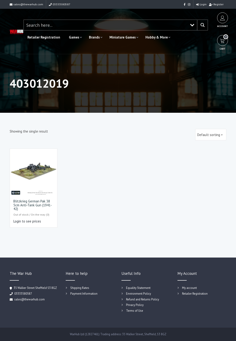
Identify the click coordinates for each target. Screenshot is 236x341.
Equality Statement (138, 288)
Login (201, 4)
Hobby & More (156, 37)
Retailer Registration (43, 37)
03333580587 (59, 4)
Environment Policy (138, 294)
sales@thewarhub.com (26, 4)
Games (74, 37)
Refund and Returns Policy (142, 299)
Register (216, 4)
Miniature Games (122, 37)
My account (189, 288)
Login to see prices (27, 221)
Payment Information (83, 294)
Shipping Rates (79, 288)
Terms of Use (134, 311)
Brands (94, 37)
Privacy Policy (135, 305)
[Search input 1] (105, 25)
